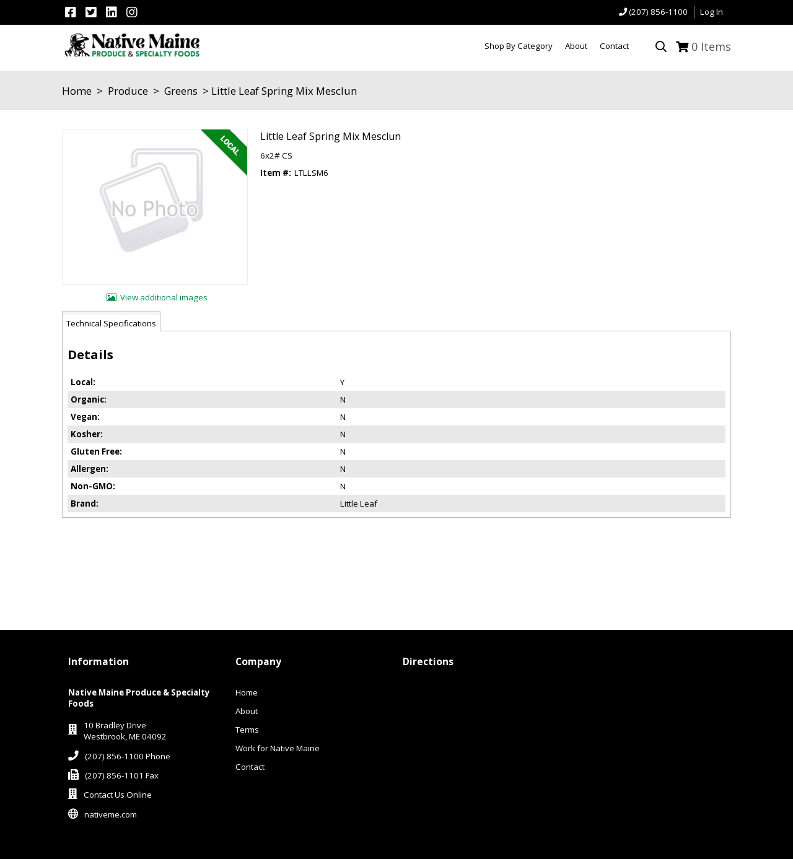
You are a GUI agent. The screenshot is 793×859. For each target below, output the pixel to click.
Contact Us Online (118, 794)
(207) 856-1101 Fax (122, 775)
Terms (247, 729)
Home (77, 91)
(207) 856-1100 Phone (127, 756)
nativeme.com (110, 814)
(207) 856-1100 (658, 11)
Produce (128, 91)
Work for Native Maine (277, 748)
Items (711, 46)
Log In (711, 11)
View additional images (164, 297)
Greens (181, 91)
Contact (250, 766)
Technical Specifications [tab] (111, 323)
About (246, 711)
